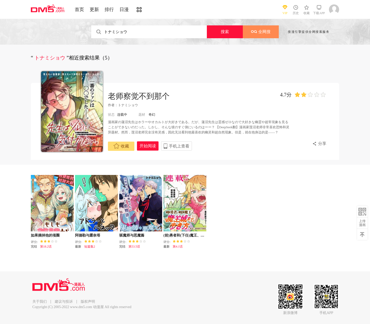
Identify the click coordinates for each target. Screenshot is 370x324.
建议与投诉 (64, 301)
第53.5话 (134, 246)
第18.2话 (46, 246)
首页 (79, 9)
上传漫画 (362, 223)
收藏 (121, 146)
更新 (94, 9)
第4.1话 (178, 246)
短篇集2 (89, 246)
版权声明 (88, 301)
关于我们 (39, 301)
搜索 (225, 32)
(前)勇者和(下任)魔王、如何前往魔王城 (194, 235)
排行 (109, 9)
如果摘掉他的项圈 (45, 235)
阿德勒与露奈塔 (87, 235)
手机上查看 (179, 146)
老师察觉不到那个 (139, 96)
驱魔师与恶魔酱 (131, 235)
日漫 (124, 9)
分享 (322, 143)
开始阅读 (148, 146)
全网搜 (261, 32)
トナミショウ (128, 105)
